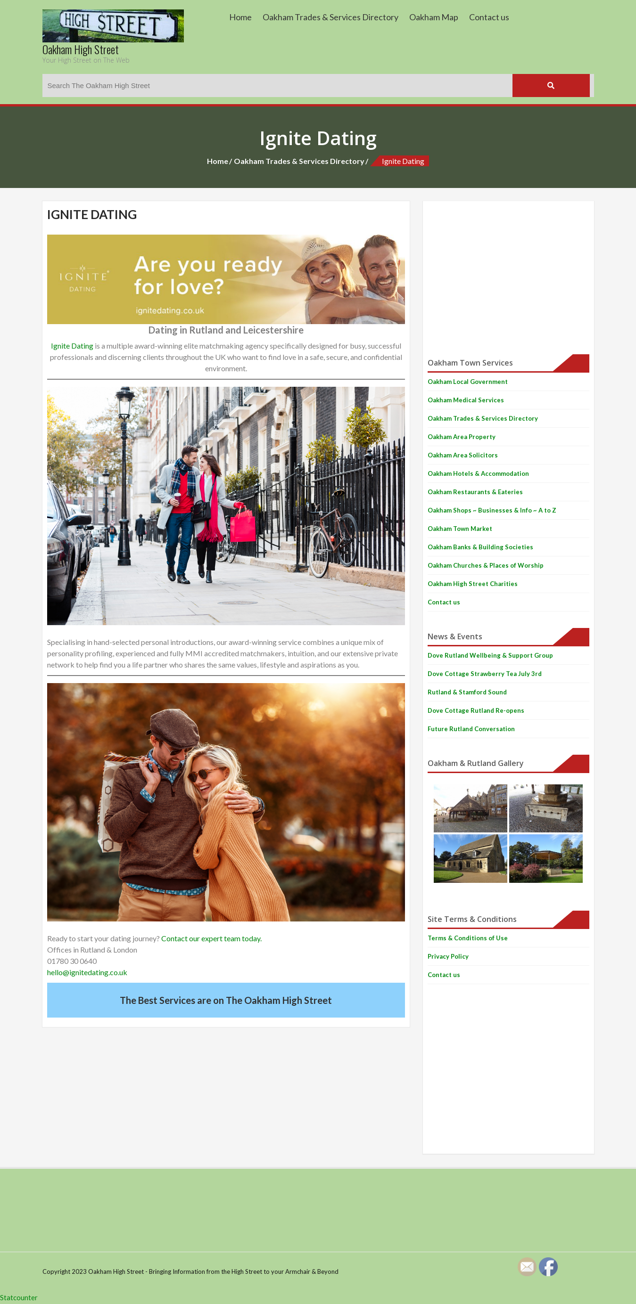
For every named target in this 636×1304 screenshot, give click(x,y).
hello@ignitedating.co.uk (87, 972)
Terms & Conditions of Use (468, 938)
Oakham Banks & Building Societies (480, 547)
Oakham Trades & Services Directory (330, 17)
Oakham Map (433, 17)
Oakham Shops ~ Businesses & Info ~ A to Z (492, 510)
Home (240, 17)
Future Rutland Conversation (471, 729)
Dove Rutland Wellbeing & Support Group (490, 655)
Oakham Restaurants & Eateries (475, 492)
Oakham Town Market (460, 528)
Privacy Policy (448, 956)
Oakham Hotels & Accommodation (478, 473)
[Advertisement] (508, 272)
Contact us (489, 17)
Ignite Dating (72, 345)
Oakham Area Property (462, 436)
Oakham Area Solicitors (463, 455)
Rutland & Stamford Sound (467, 692)
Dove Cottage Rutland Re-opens (476, 710)
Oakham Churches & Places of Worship (486, 565)
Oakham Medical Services (466, 400)
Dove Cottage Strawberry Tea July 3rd (485, 673)
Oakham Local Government (468, 381)
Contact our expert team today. (211, 938)
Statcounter (19, 1297)
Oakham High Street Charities (473, 583)
